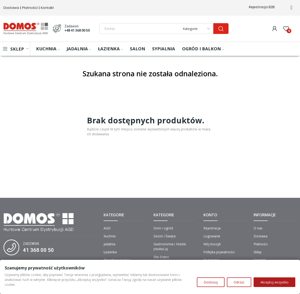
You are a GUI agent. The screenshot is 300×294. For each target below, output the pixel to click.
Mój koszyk (212, 244)
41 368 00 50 (38, 250)
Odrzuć (239, 282)
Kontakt (47, 7)
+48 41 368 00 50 (77, 30)
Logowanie (211, 236)
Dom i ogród (163, 228)
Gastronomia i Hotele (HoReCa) (170, 246)
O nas (258, 228)
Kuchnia (110, 236)
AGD (107, 228)
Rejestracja (212, 228)
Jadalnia (109, 244)
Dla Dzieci (161, 257)
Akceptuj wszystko (274, 282)
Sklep (258, 252)
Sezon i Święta (165, 236)
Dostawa (11, 7)
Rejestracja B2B (262, 7)
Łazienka (110, 252)
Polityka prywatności (219, 252)
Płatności (30, 7)
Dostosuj (211, 282)
